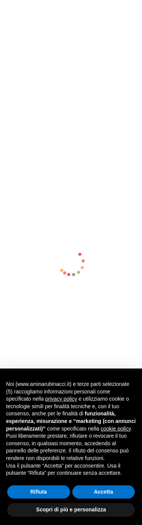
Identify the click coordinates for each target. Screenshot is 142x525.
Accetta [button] (103, 492)
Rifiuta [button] (38, 492)
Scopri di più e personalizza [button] (71, 509)
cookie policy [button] (116, 429)
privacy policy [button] (61, 399)
